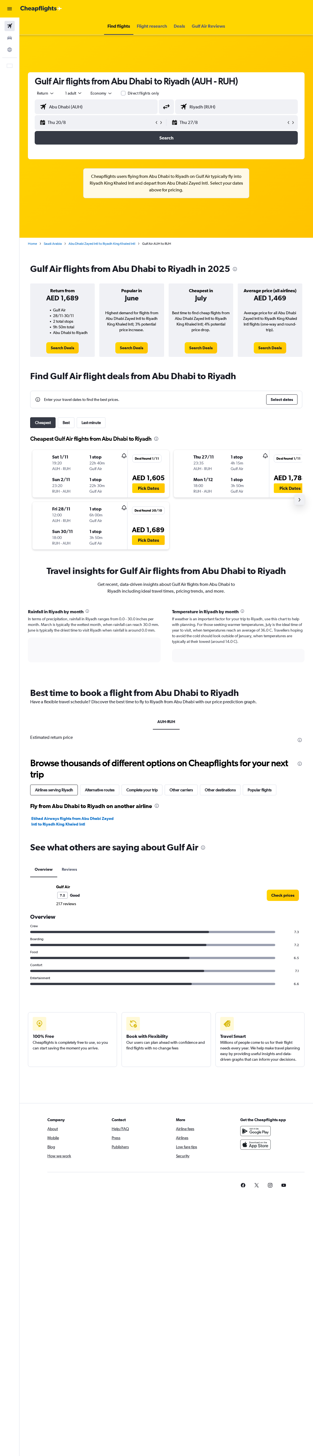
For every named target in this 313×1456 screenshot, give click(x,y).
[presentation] (234, 269)
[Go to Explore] (9, 49)
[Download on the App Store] (255, 1145)
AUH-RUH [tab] (166, 721)
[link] (62, 347)
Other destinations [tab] (220, 790)
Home (32, 244)
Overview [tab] (44, 869)
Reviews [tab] (69, 869)
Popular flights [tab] (260, 790)
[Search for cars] (9, 37)
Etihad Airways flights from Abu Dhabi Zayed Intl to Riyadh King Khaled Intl (72, 821)
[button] (9, 9)
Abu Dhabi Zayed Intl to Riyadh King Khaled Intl (102, 244)
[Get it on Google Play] (255, 1131)
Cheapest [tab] (43, 422)
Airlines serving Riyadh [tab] (54, 790)
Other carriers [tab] (181, 790)
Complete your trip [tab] (142, 790)
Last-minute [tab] (91, 422)
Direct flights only (143, 93)
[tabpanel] (166, 641)
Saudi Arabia (53, 244)
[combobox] (102, 93)
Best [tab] (66, 422)
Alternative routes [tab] (99, 790)
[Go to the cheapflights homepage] (41, 9)
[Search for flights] (9, 26)
